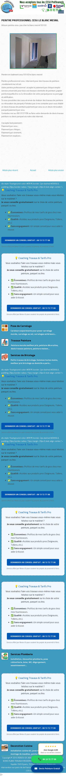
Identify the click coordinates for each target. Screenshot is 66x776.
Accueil (33, 170)
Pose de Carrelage (21, 326)
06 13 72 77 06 (47, 759)
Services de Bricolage (23, 355)
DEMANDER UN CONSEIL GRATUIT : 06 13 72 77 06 (27, 240)
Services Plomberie (22, 654)
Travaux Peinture (21, 340)
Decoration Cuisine (21, 746)
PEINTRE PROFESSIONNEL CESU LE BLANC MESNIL (30, 20)
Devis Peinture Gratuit (47, 768)
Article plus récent (10, 170)
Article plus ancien (56, 170)
